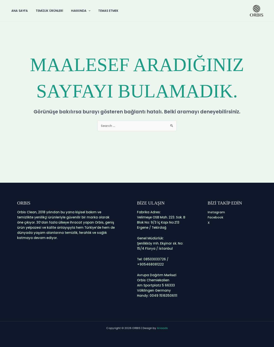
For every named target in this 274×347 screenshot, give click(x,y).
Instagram (217, 212)
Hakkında (77, 11)
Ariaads (162, 328)
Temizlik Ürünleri (47, 11)
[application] (85, 11)
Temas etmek (103, 11)
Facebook (216, 217)
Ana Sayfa (19, 11)
